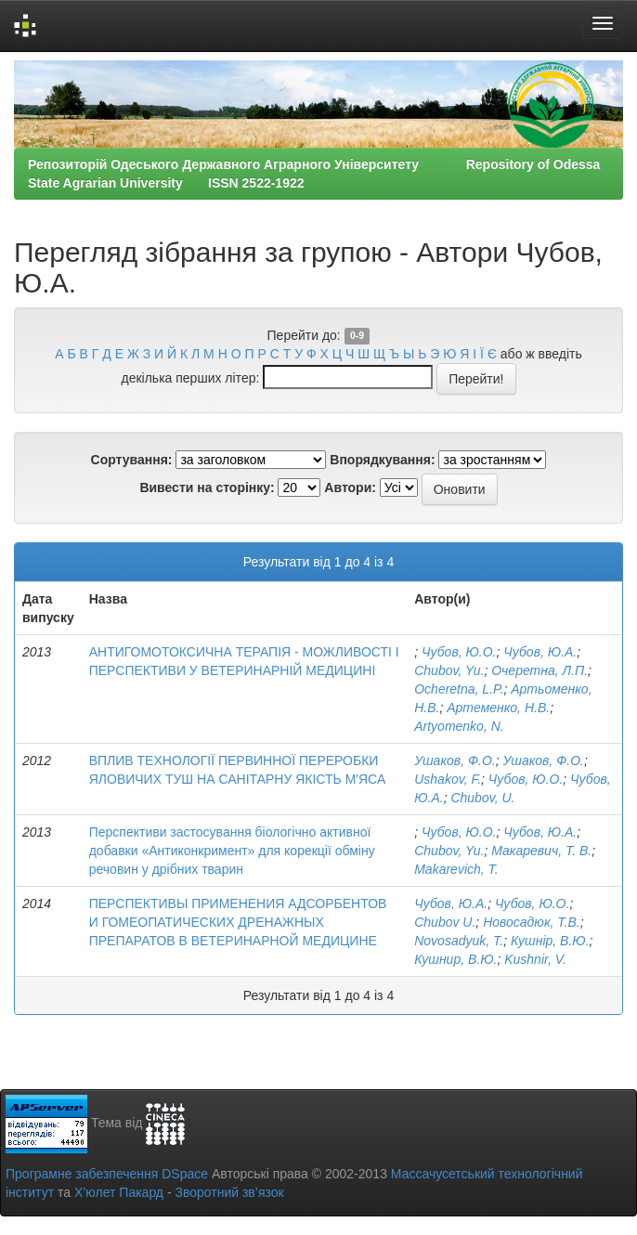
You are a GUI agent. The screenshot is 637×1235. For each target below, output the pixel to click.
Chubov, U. (482, 797)
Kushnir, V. (535, 959)
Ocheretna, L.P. (458, 689)
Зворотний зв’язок (229, 1192)
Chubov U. (444, 922)
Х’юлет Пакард (118, 1192)
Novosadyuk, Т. (458, 940)
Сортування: (132, 459)
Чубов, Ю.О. (459, 651)
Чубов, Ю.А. (540, 651)
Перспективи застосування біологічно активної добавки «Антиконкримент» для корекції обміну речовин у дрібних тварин (232, 851)
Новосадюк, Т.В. (531, 922)
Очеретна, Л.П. (539, 670)
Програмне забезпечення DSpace (107, 1173)
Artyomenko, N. (458, 726)
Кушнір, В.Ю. (550, 940)
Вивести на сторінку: (206, 487)
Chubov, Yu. (449, 670)
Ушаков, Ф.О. (454, 760)
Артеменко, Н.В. (498, 707)
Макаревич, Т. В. (541, 850)
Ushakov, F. (447, 779)
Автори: (350, 487)
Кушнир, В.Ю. (455, 959)
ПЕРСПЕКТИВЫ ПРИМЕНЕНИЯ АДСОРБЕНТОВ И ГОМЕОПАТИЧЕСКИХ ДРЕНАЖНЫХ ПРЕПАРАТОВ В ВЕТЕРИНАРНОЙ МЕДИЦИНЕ (238, 922)
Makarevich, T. (456, 869)
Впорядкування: (382, 459)
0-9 (357, 336)
